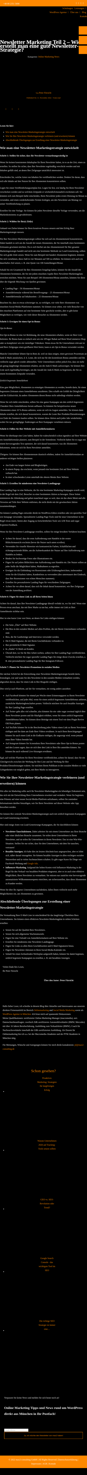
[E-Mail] (18, 109)
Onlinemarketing (41, 1010)
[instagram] (78, 3)
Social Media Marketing (64, 1010)
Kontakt (52, 1464)
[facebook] (76, 3)
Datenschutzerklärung (67, 1459)
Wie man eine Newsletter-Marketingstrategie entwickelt (30, 132)
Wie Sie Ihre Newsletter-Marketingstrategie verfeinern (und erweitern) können (40, 136)
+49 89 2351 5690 (11, 3)
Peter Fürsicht (45, 93)
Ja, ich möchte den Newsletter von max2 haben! (43, 1435)
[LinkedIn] (12, 109)
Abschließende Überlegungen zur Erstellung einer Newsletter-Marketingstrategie (41, 140)
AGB (44, 1464)
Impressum (36, 1464)
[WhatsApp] (15, 109)
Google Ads (32, 863)
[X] (9, 109)
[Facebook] (6, 109)
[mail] (83, 3)
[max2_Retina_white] (13, 10)
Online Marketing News (48, 57)
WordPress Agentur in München (17, 1014)
